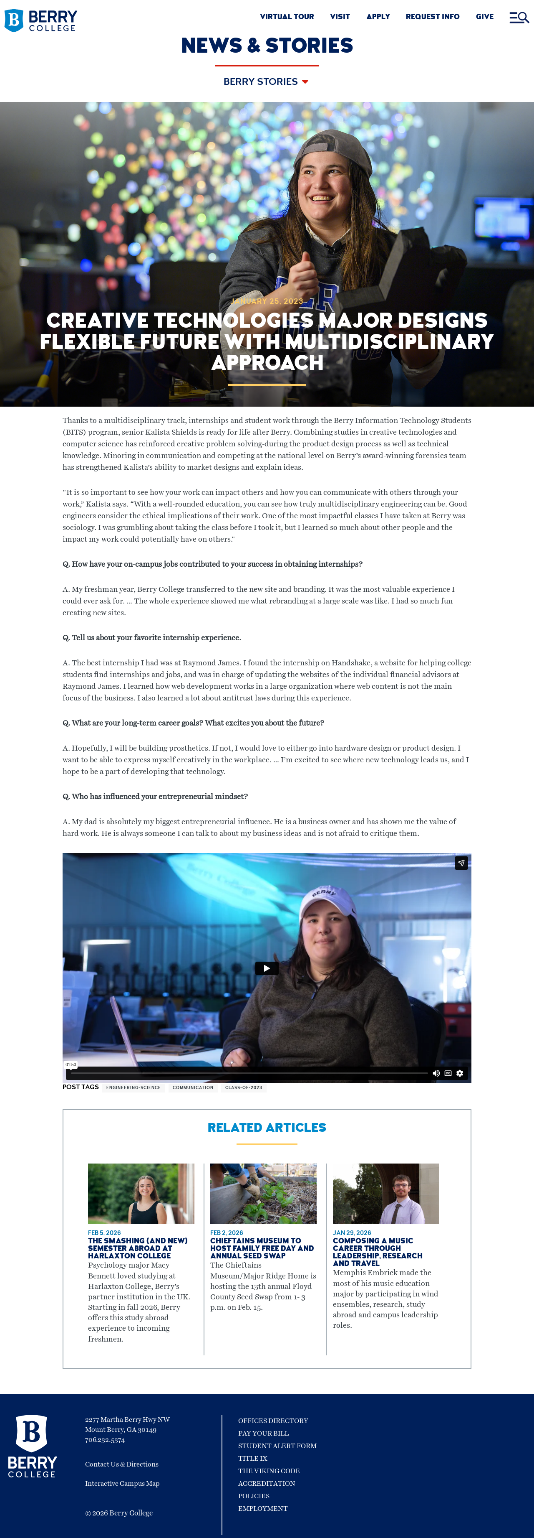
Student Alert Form (277, 1446)
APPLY (378, 17)
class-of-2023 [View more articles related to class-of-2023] (243, 1088)
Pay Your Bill (263, 1433)
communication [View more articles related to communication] (193, 1088)
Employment (263, 1508)
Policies (254, 1496)
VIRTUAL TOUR (287, 17)
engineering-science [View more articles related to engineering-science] (133, 1088)
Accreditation (266, 1483)
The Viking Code (269, 1471)
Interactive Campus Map (122, 1483)
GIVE (485, 17)
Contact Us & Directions (122, 1464)
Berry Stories (262, 83)
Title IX (252, 1458)
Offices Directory (273, 1421)
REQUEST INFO (433, 17)
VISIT (340, 17)
